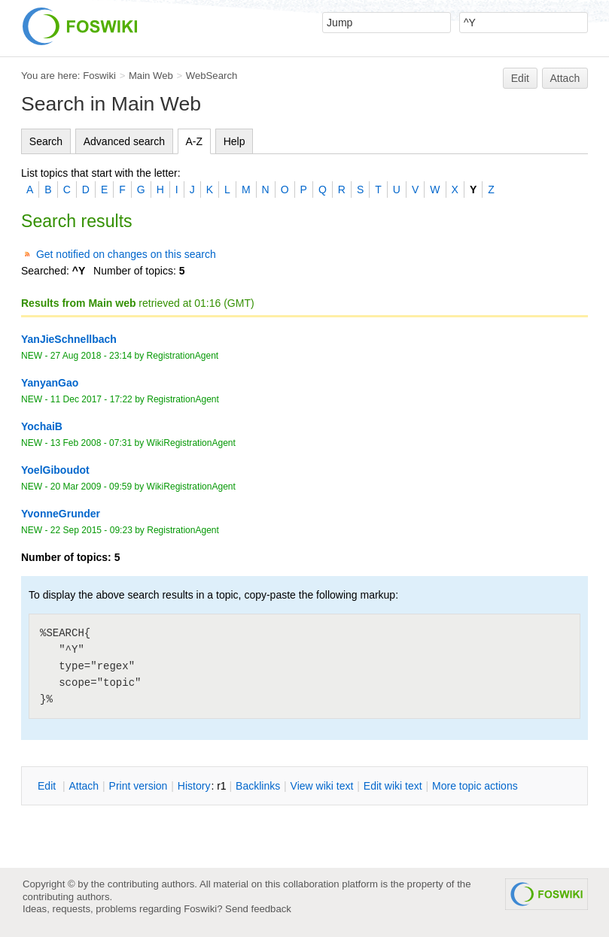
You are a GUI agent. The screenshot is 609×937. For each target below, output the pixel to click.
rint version (138, 786)
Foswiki (99, 75)
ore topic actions (475, 786)
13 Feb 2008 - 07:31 (91, 443)
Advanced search (124, 141)
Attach (565, 78)
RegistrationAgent (183, 355)
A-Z (194, 141)
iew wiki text (322, 786)
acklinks (258, 786)
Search (45, 141)
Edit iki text (393, 786)
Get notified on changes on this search (126, 254)
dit (48, 786)
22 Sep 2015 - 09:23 (91, 530)
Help (234, 141)
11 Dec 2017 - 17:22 (91, 399)
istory (194, 786)
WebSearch (212, 75)
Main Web (151, 75)
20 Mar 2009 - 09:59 (91, 486)
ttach (84, 786)
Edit (520, 78)
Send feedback (258, 908)
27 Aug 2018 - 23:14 (91, 355)
